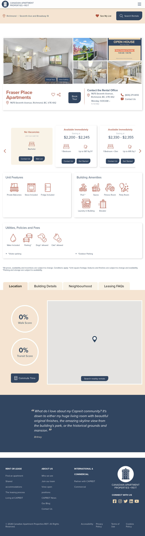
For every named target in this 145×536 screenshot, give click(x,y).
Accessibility (87, 523)
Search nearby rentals (94, 378)
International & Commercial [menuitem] (83, 471)
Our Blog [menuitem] (46, 503)
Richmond (11, 16)
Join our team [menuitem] (48, 481)
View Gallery (63, 79)
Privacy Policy (99, 525)
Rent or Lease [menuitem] (14, 468)
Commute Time (24, 378)
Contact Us (128, 99)
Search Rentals (129, 16)
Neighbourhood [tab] (80, 286)
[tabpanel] (72, 342)
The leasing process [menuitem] (15, 492)
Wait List (39, 158)
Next (140, 150)
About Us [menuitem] (47, 468)
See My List (105, 15)
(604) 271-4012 (130, 94)
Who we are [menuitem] (47, 475)
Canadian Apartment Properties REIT (18, 4)
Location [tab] (15, 286)
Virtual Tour (50, 79)
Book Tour (74, 98)
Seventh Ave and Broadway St (34, 16)
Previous (4, 150)
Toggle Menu (139, 4)
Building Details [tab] (45, 286)
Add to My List (53, 95)
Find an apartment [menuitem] (14, 475)
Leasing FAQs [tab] (114, 286)
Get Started (83, 161)
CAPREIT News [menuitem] (49, 497)
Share (59, 95)
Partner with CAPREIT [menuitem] (84, 481)
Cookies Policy (130, 525)
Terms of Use (115, 525)
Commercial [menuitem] (80, 486)
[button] (94, 339)
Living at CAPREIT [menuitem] (14, 497)
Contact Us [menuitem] (47, 508)
